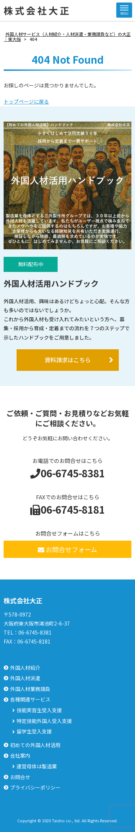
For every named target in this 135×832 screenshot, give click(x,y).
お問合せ (20, 777)
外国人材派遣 (25, 678)
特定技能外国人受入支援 (44, 721)
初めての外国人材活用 (35, 745)
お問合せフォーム (67, 549)
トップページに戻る (26, 101)
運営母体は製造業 (37, 766)
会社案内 (20, 755)
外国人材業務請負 (30, 689)
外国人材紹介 (25, 667)
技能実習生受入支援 (39, 710)
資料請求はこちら (68, 359)
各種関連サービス (30, 699)
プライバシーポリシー (35, 787)
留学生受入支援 (34, 731)
